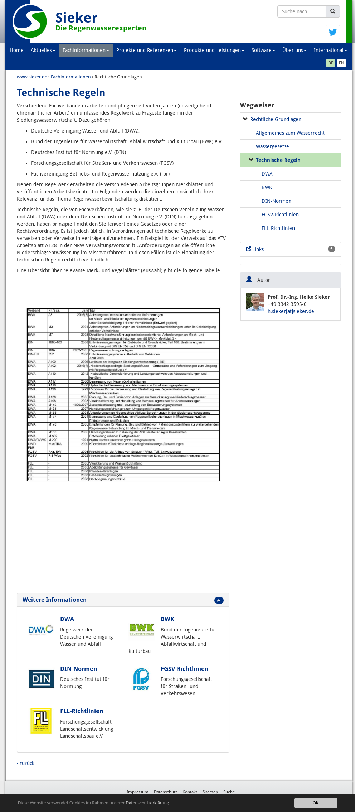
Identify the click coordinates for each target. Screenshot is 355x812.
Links (290, 249)
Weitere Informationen (55, 599)
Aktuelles (43, 50)
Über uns (294, 50)
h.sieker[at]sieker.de (291, 311)
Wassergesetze (272, 146)
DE (330, 63)
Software (263, 50)
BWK (167, 619)
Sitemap (210, 791)
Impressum (138, 791)
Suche (229, 791)
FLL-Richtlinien (81, 711)
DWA (67, 619)
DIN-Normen (78, 668)
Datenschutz (165, 791)
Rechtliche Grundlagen (275, 119)
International (330, 50)
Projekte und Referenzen (146, 50)
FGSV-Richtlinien (185, 668)
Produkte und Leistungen (214, 50)
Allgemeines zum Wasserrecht (290, 133)
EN (341, 63)
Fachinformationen (86, 50)
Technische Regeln (278, 160)
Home (17, 50)
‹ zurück (25, 763)
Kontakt (190, 791)
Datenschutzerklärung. (148, 803)
